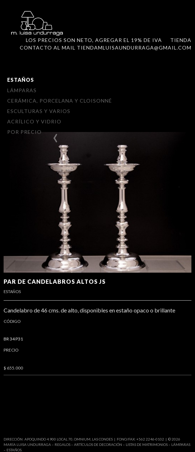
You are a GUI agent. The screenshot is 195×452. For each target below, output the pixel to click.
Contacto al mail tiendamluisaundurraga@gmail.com (105, 47)
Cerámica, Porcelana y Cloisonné (59, 101)
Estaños (20, 80)
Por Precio (24, 132)
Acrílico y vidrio (34, 121)
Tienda (180, 40)
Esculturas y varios (38, 111)
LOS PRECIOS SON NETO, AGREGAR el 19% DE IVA (94, 40)
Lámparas (22, 90)
